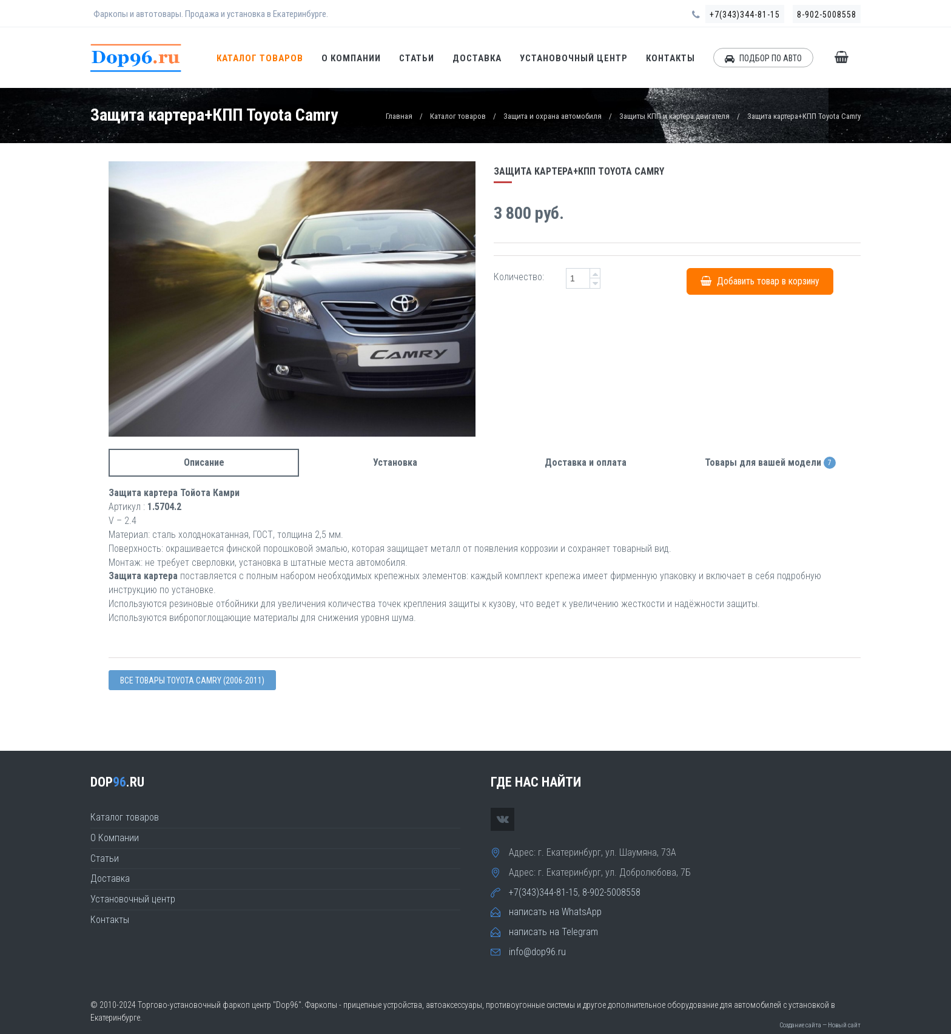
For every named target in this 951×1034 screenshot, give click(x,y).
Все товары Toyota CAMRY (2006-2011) (192, 680)
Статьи (416, 58)
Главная (399, 116)
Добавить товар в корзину (760, 281)
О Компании (351, 58)
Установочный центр (574, 58)
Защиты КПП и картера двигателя (674, 116)
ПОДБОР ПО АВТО (763, 58)
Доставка (477, 58)
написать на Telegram (553, 932)
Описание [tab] (204, 462)
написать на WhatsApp (555, 912)
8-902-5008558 (826, 14)
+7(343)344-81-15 (745, 14)
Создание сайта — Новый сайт (820, 1025)
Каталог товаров (260, 58)
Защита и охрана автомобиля (552, 116)
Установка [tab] (395, 462)
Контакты (670, 58)
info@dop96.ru (537, 952)
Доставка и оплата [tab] (586, 462)
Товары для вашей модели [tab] (770, 463)
